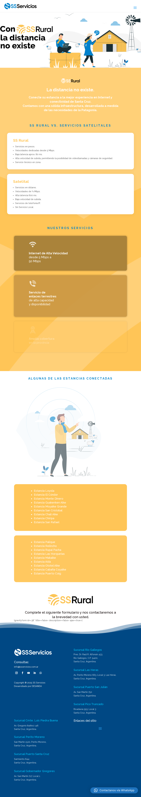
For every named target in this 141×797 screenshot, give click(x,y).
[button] (114, 790)
